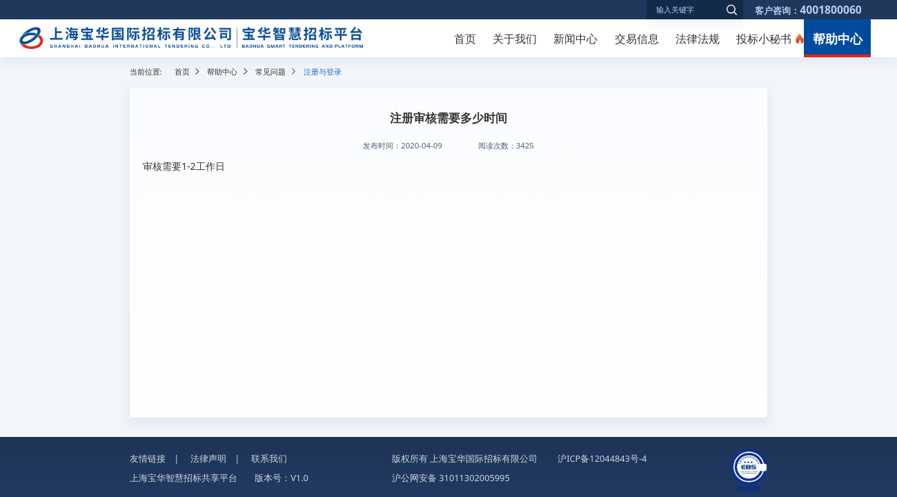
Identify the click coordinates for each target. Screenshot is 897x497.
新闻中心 (575, 38)
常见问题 (270, 71)
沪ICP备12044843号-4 (602, 458)
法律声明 (208, 458)
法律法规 (698, 38)
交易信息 (637, 38)
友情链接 (148, 458)
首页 (465, 38)
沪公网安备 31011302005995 (451, 477)
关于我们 (515, 38)
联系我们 (269, 458)
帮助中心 (837, 38)
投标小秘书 (763, 38)
